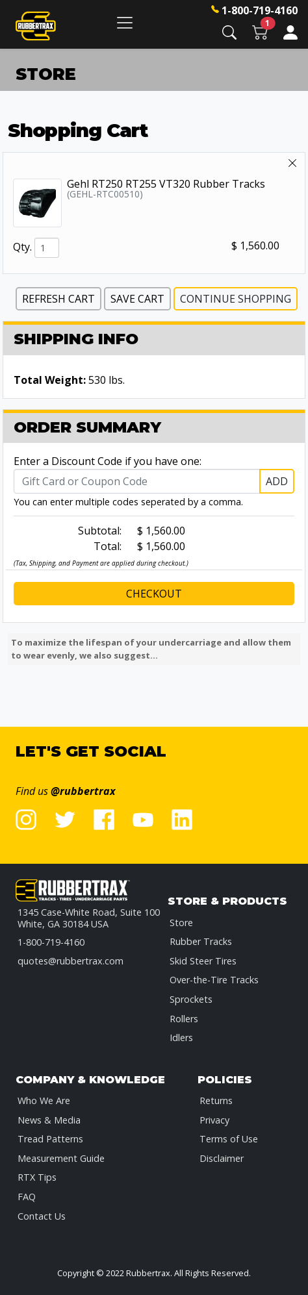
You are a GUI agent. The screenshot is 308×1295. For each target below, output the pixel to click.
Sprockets (191, 999)
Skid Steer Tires (203, 961)
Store (181, 922)
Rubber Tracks (201, 941)
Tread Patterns (50, 1139)
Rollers (184, 1018)
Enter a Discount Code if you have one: (107, 461)
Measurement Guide (61, 1158)
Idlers (181, 1037)
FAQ (27, 1196)
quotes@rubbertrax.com (70, 961)
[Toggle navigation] (125, 22)
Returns (216, 1100)
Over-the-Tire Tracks (214, 980)
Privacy (214, 1120)
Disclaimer (221, 1158)
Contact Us (42, 1216)
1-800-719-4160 (260, 10)
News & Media (49, 1120)
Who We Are (44, 1100)
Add (277, 481)
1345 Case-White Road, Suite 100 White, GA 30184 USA (89, 918)
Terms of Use (228, 1139)
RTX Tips (37, 1177)
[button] (229, 31)
